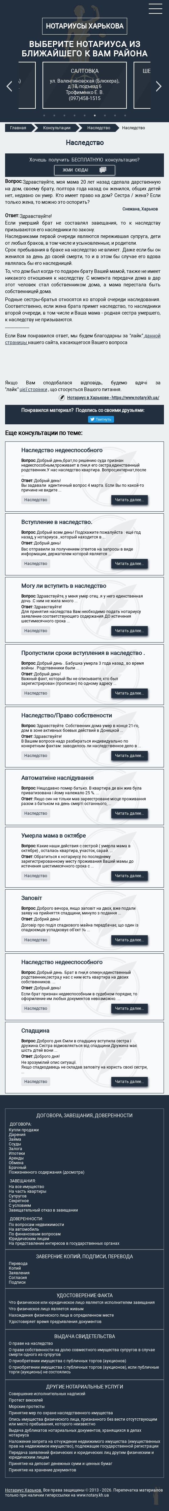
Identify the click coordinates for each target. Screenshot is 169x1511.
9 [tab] (125, 115)
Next (160, 86)
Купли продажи (24, 1130)
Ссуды (15, 1144)
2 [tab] (54, 115)
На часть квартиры (27, 1191)
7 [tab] (105, 115)
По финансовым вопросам (35, 1234)
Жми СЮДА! (84, 170)
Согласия (18, 1277)
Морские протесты (27, 1406)
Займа (15, 1139)
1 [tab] (44, 115)
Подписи (17, 1282)
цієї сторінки (33, 389)
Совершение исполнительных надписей (47, 1393)
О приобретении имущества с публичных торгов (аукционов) (67, 1361)
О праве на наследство (31, 1343)
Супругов (18, 1196)
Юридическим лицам (29, 1238)
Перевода (18, 1263)
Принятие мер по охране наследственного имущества (61, 1413)
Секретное (19, 1200)
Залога (15, 1148)
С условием (20, 1205)
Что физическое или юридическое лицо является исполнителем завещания (82, 1302)
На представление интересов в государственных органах (64, 1243)
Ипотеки (17, 1153)
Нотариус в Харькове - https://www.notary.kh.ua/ (113, 397)
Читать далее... (129, 500)
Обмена (16, 1163)
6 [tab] (94, 115)
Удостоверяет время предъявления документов (55, 1321)
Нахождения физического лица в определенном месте (61, 1315)
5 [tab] (84, 115)
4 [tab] (74, 115)
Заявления (19, 1273)
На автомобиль (24, 1229)
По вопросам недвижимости (36, 1224)
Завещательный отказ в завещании (43, 1210)
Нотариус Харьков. (23, 1490)
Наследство (35, 500)
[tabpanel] (85, 85)
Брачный (17, 1167)
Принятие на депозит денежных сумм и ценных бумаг (60, 1463)
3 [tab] (64, 115)
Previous (10, 86)
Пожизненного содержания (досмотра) (46, 1172)
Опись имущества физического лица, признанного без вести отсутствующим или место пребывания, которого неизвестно (83, 1421)
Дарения (17, 1134)
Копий (15, 1268)
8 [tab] (115, 115)
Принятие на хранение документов (42, 1470)
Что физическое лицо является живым (46, 1309)
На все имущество (26, 1186)
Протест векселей (26, 1400)
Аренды (16, 1158)
